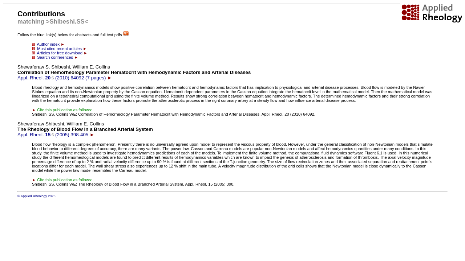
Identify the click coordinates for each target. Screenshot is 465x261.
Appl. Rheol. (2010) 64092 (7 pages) (134, 72)
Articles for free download (60, 53)
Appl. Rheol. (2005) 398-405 (85, 129)
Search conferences (55, 57)
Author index (48, 44)
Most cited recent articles (59, 48)
